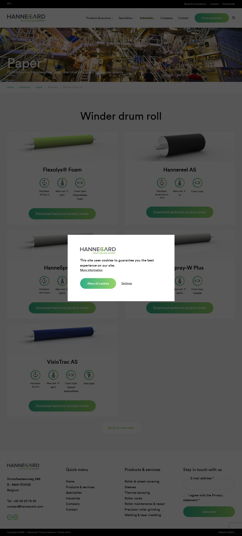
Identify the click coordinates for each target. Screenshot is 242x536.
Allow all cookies (98, 283)
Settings (126, 283)
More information (91, 270)
